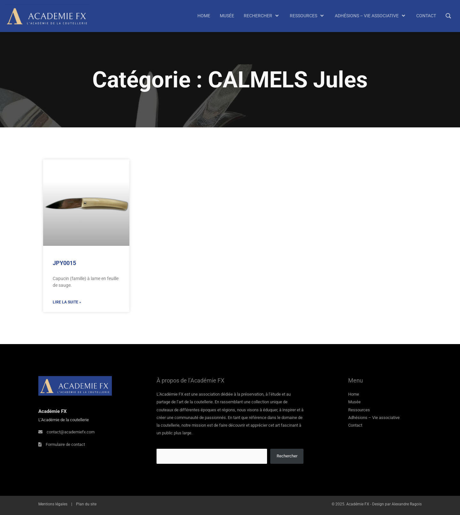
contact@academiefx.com (71, 432)
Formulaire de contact (65, 444)
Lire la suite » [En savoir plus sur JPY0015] (67, 302)
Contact (355, 425)
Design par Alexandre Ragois (397, 504)
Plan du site (86, 504)
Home (353, 394)
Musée (354, 401)
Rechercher (287, 456)
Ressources (359, 409)
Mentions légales (52, 504)
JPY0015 (64, 263)
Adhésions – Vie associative (374, 417)
